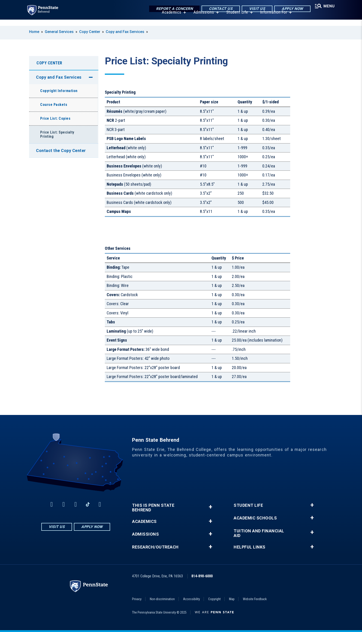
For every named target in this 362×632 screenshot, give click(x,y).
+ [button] (210, 507)
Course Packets (53, 104)
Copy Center (89, 32)
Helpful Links (249, 547)
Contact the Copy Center (61, 150)
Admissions (202, 18)
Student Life (235, 18)
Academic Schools (255, 518)
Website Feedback (255, 599)
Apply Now (290, 9)
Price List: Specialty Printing (57, 134)
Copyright (214, 599)
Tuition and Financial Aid (259, 533)
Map (232, 599)
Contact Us (218, 9)
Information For (272, 18)
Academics (170, 18)
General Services (59, 32)
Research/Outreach (155, 547)
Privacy (137, 599)
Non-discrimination (162, 599)
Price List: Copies (55, 118)
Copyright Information (59, 91)
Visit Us (254, 9)
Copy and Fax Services (125, 32)
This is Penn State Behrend (153, 507)
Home (34, 32)
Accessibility (191, 599)
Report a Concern (172, 9)
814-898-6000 (202, 576)
